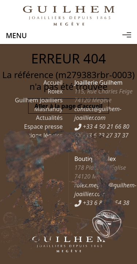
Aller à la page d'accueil (68, 106)
